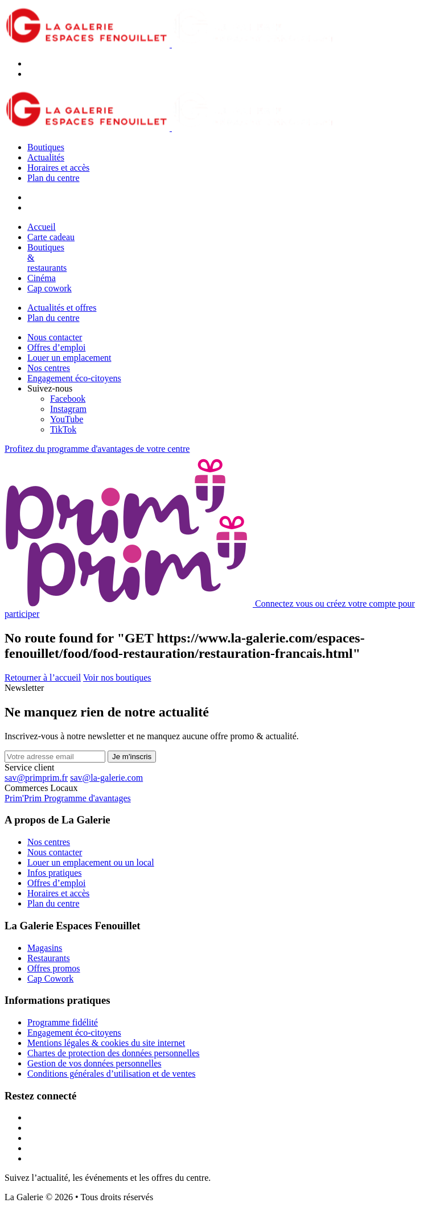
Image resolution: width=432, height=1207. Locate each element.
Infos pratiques (54, 873)
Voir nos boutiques (117, 677)
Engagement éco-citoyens (74, 378)
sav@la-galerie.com (106, 777)
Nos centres (48, 368)
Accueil (41, 227)
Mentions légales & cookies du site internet (106, 1043)
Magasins (44, 948)
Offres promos (53, 968)
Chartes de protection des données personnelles (113, 1053)
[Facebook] (67, 398)
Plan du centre (53, 178)
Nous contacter (54, 337)
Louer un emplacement (69, 357)
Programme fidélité (62, 1022)
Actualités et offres (61, 307)
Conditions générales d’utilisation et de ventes (111, 1073)
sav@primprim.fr (36, 777)
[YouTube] (66, 419)
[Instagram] (68, 409)
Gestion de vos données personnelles (94, 1063)
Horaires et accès (58, 167)
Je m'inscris (131, 756)
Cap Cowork (50, 978)
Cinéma (41, 278)
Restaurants (48, 958)
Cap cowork (49, 288)
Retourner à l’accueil (43, 677)
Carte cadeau (51, 237)
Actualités (45, 157)
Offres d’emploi (56, 347)
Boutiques (45, 147)
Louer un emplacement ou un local (90, 862)
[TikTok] (63, 429)
